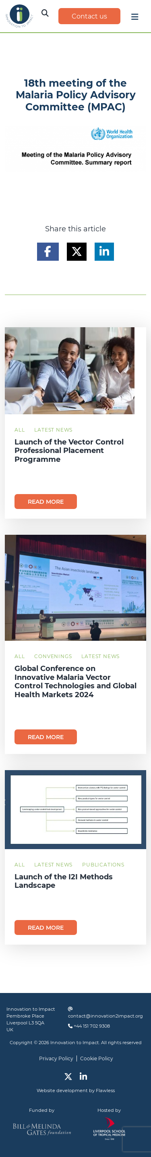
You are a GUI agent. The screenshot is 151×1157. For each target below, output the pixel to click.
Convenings (53, 656)
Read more (46, 501)
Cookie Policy (96, 1058)
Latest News (53, 430)
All (19, 430)
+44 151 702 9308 (92, 1026)
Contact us (89, 16)
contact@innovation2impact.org (105, 1016)
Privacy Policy (56, 1058)
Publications (103, 865)
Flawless (105, 1090)
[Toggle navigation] (135, 19)
